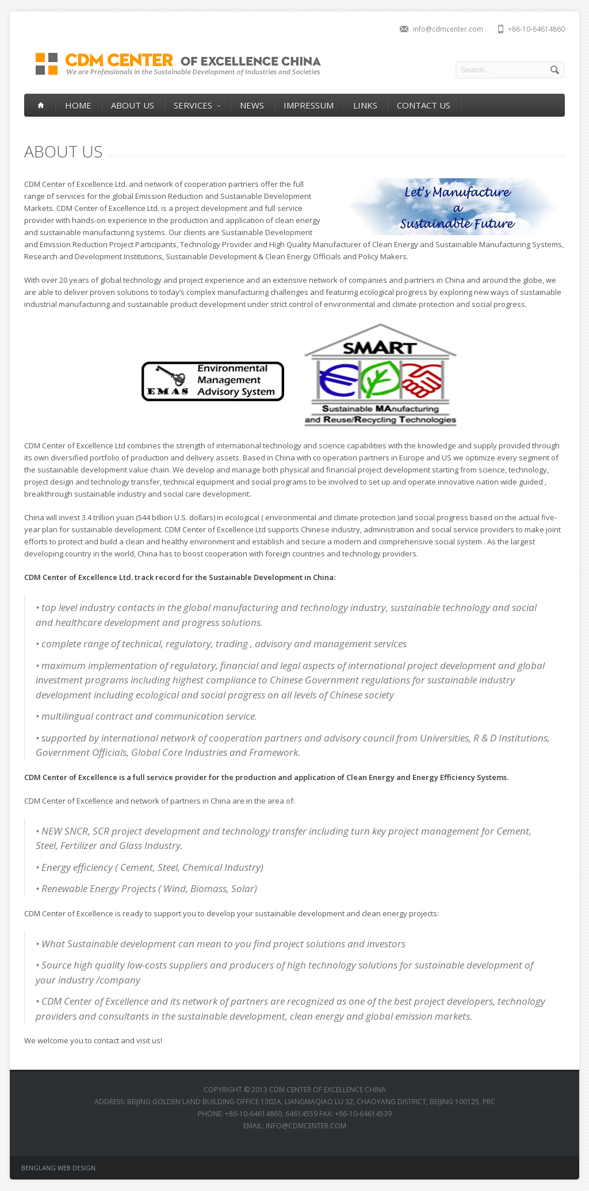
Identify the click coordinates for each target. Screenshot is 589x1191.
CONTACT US (423, 105)
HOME (78, 105)
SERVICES (197, 105)
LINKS (365, 105)
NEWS (252, 105)
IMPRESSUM (309, 105)
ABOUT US (132, 105)
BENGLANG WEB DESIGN (58, 1167)
